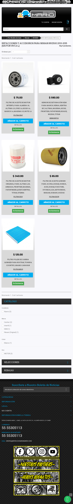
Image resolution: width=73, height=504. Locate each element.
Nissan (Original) (11, 331)
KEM (7, 328)
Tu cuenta (45, 22)
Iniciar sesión (57, 22)
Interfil (7, 324)
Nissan (27, 38)
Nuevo (7, 310)
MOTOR (8, 352)
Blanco (8, 342)
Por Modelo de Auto (14, 38)
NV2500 (35, 38)
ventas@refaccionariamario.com (19, 440)
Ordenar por (6, 52)
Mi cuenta (7, 409)
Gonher (8, 321)
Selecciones (11, 361)
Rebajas (9, 369)
